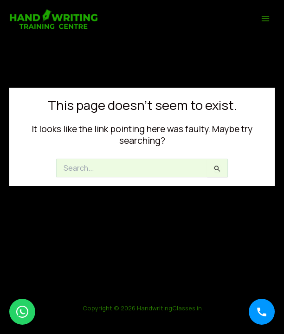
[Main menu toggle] (266, 18)
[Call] (262, 312)
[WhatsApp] (22, 312)
